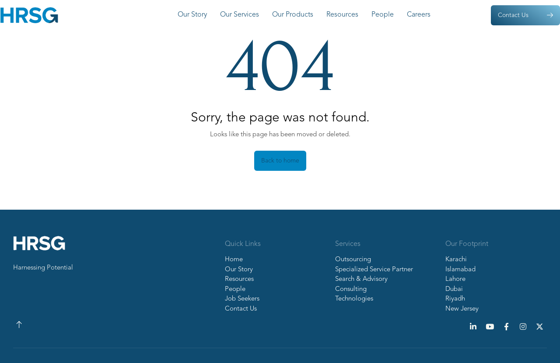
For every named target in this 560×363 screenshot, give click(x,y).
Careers (418, 14)
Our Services (239, 14)
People (382, 14)
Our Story (192, 14)
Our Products (292, 14)
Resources (342, 14)
